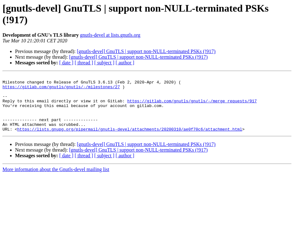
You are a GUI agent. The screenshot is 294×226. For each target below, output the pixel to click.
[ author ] (125, 62)
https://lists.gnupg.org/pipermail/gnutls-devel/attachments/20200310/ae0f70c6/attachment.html (129, 140)
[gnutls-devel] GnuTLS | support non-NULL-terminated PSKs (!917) (146, 51)
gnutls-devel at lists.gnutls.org (110, 35)
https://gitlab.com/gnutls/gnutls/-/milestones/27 (61, 89)
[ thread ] (84, 62)
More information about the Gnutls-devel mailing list (56, 180)
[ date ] (66, 62)
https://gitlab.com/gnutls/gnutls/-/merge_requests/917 (192, 106)
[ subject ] (104, 62)
